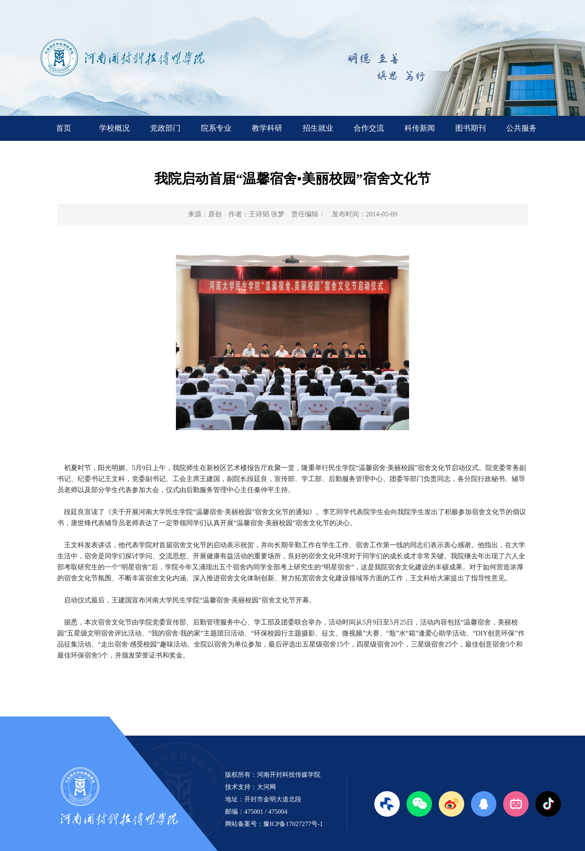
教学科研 (267, 128)
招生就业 (318, 128)
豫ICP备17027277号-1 (293, 823)
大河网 (266, 787)
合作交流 (369, 128)
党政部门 (165, 128)
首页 (63, 128)
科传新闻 (419, 128)
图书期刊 (470, 128)
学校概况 (114, 128)
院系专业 (216, 128)
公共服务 (521, 128)
